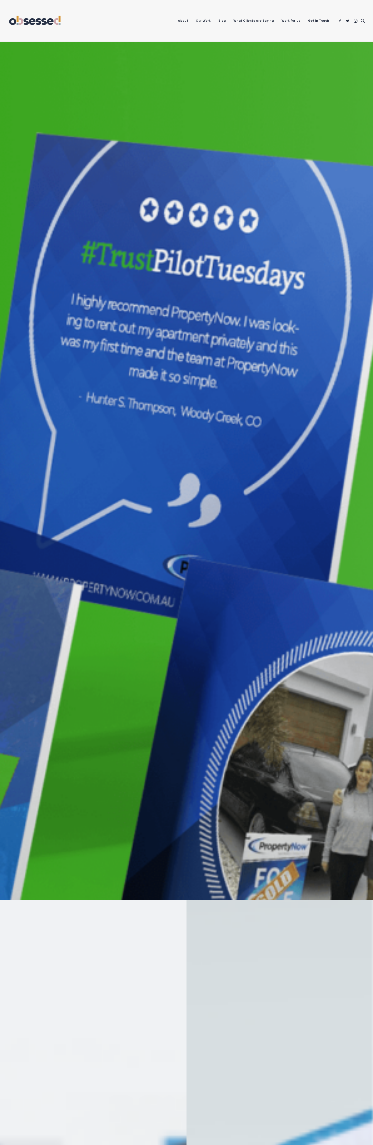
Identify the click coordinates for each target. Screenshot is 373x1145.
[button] (341, 20)
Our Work (203, 21)
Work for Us (290, 21)
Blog (222, 21)
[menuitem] (183, 20)
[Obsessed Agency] (35, 20)
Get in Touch (318, 21)
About (183, 21)
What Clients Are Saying (253, 21)
